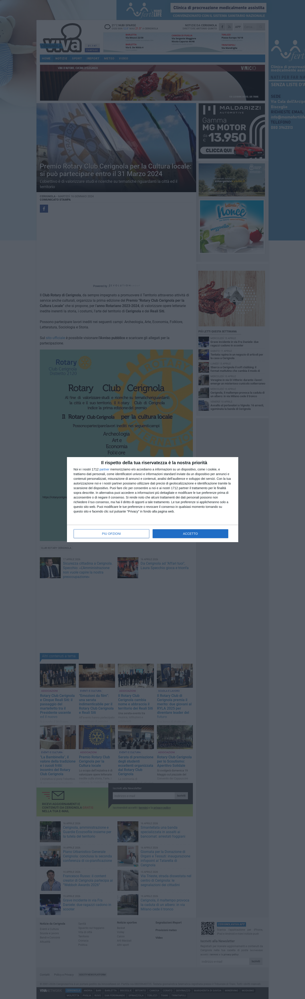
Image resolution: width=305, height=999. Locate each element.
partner (104, 469)
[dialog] (152, 499)
